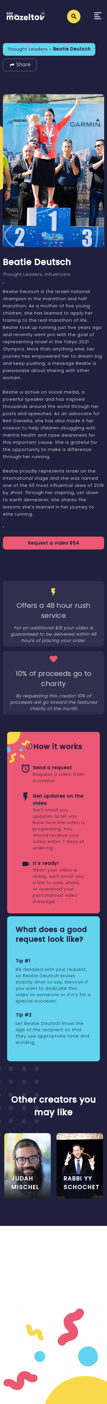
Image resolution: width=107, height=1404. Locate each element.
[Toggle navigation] (98, 16)
